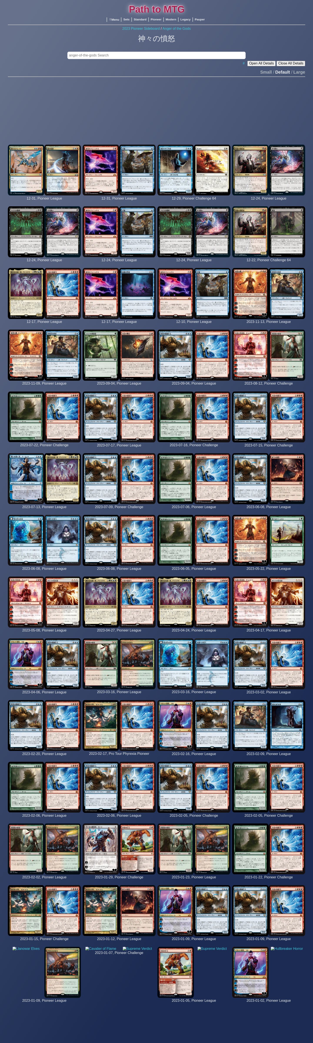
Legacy (185, 19)
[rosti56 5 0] (194, 387)
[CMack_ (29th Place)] (268, 264)
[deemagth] (194, 511)
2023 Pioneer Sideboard (141, 28)
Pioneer (156, 19)
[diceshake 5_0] (119, 264)
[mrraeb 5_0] (44, 325)
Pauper (200, 19)
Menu (114, 19)
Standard (140, 19)
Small (266, 72)
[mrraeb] (119, 634)
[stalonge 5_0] (44, 264)
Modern (171, 19)
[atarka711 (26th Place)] (119, 511)
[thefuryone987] (44, 572)
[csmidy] (194, 572)
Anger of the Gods (177, 28)
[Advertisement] (156, 109)
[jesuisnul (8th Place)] (268, 387)
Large (299, 72)
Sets (126, 19)
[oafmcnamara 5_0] (44, 202)
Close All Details (290, 63)
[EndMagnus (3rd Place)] (193, 449)
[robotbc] (119, 572)
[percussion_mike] (44, 634)
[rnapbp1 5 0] (268, 325)
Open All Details (261, 63)
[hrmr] (268, 572)
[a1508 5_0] (268, 202)
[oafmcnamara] (119, 449)
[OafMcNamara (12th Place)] (268, 449)
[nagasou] (119, 387)
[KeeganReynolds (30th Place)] (44, 449)
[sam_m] (269, 511)
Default (282, 72)
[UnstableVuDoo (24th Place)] (194, 202)
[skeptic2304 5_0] (194, 264)
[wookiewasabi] (44, 511)
